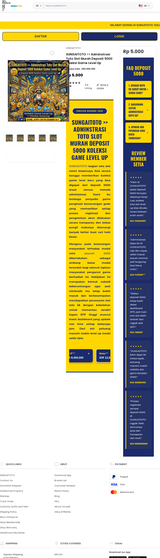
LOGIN (119, 36)
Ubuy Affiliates (63, 512)
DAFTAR (41, 36)
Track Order (7, 501)
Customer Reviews (65, 485)
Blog (57, 496)
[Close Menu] (3, 6)
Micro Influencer (9, 517)
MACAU (59, 554)
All (37, 5)
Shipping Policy (8, 512)
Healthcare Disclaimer (12, 532)
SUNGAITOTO (73, 48)
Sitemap (4, 496)
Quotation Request (10, 485)
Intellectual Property (11, 491)
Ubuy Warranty (8, 527)
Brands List (61, 480)
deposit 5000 (97, 253)
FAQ (57, 501)
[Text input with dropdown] (90, 5)
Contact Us (6, 480)
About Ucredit (62, 506)
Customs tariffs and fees (14, 506)
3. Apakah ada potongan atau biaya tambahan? (137, 132)
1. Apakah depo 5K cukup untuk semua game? (137, 89)
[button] (52, 53)
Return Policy (62, 491)
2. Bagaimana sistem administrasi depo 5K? (136, 110)
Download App (63, 475)
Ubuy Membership (10, 522)
